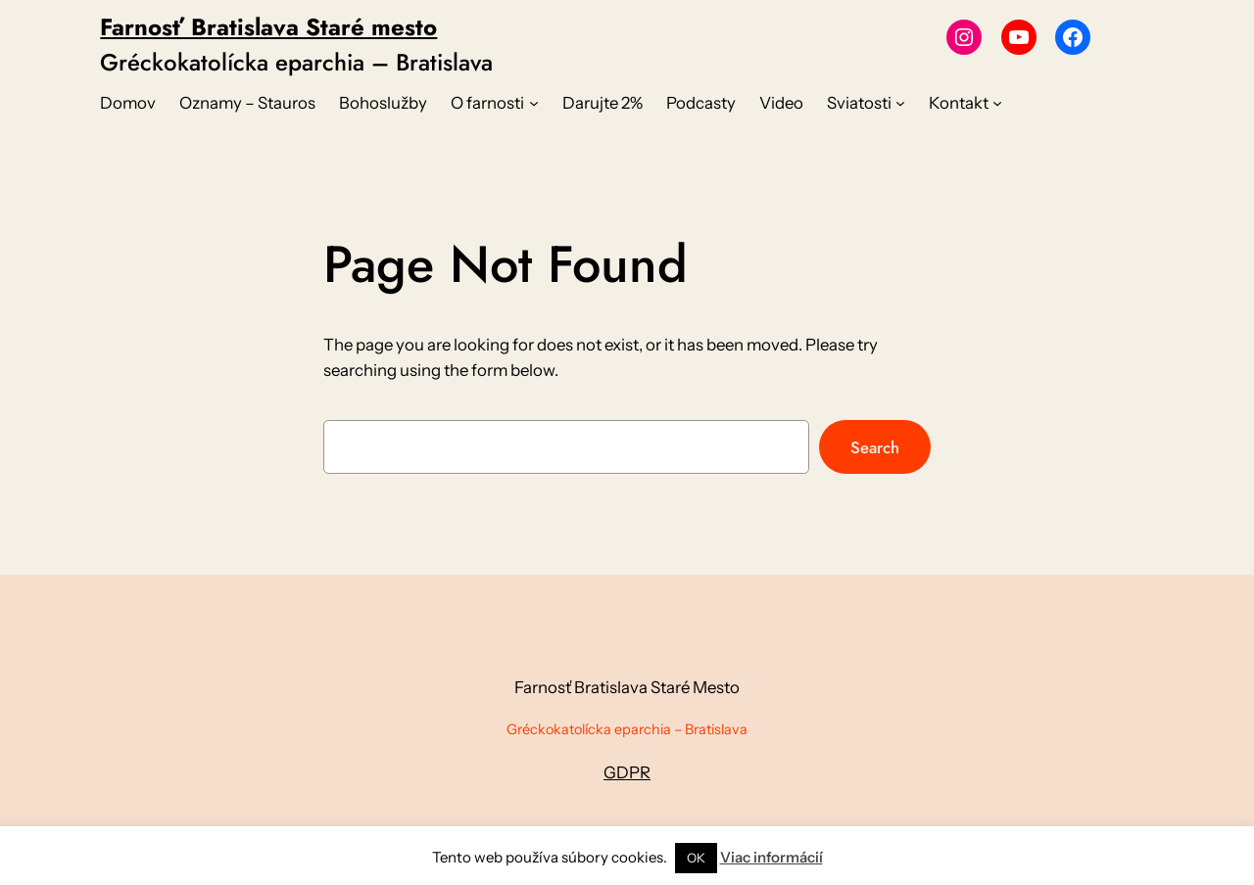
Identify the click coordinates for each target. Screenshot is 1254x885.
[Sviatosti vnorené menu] (900, 103)
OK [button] (696, 857)
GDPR (627, 772)
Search (874, 447)
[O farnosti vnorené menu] (534, 103)
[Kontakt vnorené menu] (997, 103)
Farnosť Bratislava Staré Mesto (627, 687)
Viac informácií (771, 857)
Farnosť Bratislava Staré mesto (268, 27)
